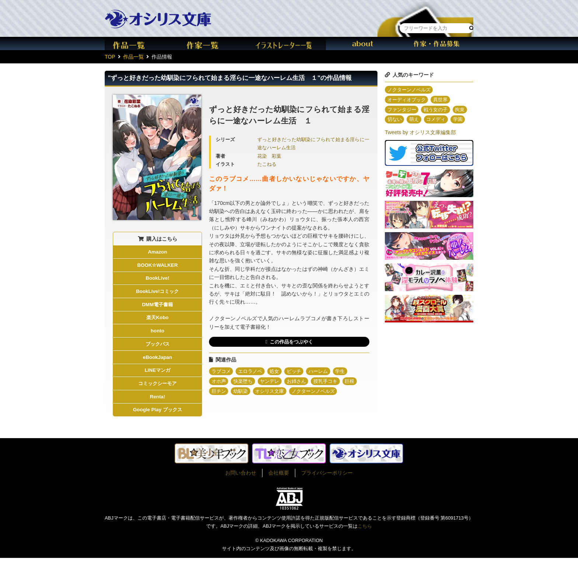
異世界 (444, 100)
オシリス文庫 (273, 393)
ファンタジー (402, 110)
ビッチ (299, 372)
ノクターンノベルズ (320, 393)
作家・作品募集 (436, 43)
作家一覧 (215, 43)
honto (157, 335)
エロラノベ (253, 372)
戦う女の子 (439, 110)
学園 (392, 131)
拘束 (392, 121)
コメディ (457, 121)
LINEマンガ (157, 376)
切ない (413, 121)
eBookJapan (157, 362)
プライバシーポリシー (327, 481)
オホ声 (219, 382)
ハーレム (325, 372)
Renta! (157, 403)
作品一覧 (141, 43)
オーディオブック (408, 100)
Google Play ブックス (158, 417)
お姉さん (302, 382)
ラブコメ (222, 372)
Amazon (157, 252)
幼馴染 (242, 393)
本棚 (425, 12)
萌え (434, 121)
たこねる (266, 164)
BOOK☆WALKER (157, 266)
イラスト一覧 (289, 43)
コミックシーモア (157, 390)
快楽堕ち (245, 382)
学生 (348, 372)
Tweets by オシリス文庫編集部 (420, 144)
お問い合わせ (240, 481)
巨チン (219, 393)
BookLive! (157, 280)
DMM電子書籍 (157, 307)
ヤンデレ (273, 382)
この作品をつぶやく (291, 342)
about (363, 43)
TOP (110, 57)
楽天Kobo (157, 321)
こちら (365, 534)
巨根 (359, 382)
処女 (279, 372)
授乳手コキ (333, 382)
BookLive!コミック (157, 293)
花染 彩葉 (269, 156)
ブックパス (157, 349)
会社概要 (278, 481)
